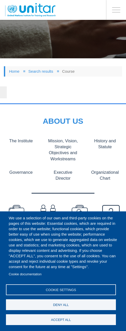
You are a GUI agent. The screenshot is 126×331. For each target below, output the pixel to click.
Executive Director (63, 175)
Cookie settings (61, 290)
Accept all (61, 320)
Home (14, 71)
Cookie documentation (25, 274)
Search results (40, 71)
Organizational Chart (105, 175)
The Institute (21, 140)
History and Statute (105, 143)
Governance (21, 172)
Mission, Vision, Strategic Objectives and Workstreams (63, 149)
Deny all (61, 305)
